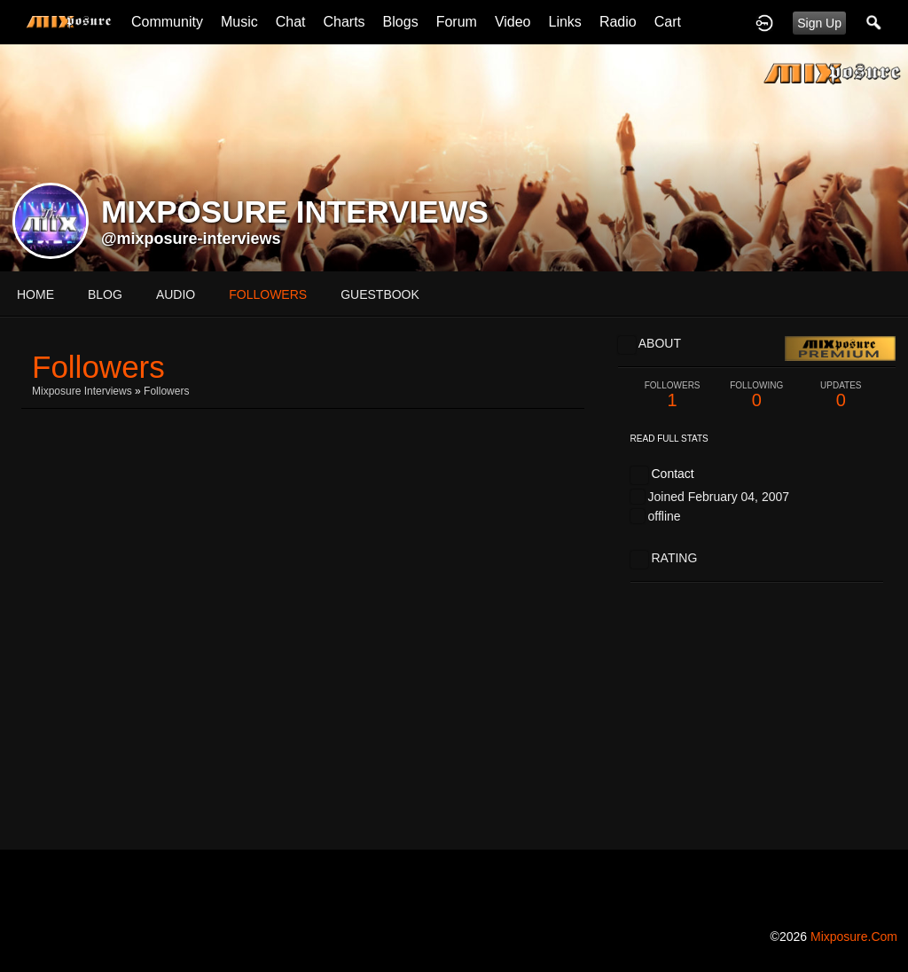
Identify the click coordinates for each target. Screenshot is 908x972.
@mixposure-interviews (191, 238)
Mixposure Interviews (82, 391)
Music (239, 21)
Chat (291, 21)
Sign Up (819, 23)
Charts (343, 21)
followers (268, 294)
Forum (456, 21)
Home (35, 294)
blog (105, 294)
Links (565, 21)
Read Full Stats (669, 438)
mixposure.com (853, 936)
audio (175, 294)
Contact (672, 473)
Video (513, 21)
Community (167, 21)
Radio (618, 21)
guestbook (379, 294)
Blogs (401, 21)
